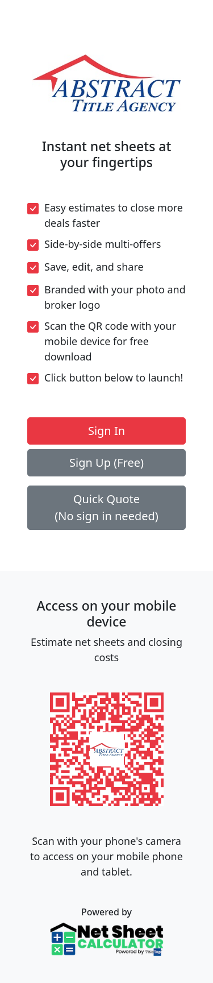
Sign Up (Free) (106, 462)
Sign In (106, 430)
